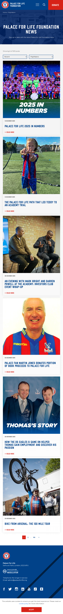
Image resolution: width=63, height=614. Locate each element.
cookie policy (23, 604)
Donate (55, 5)
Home (5, 12)
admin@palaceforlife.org (17, 580)
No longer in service (19, 578)
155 (34, 537)
